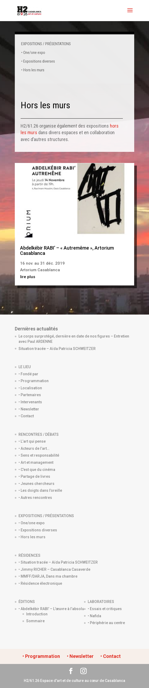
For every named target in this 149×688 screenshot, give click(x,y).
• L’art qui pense (32, 441)
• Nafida (94, 616)
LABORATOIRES (101, 602)
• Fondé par (28, 374)
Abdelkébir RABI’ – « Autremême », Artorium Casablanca (67, 250)
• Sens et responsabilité (38, 455)
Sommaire (35, 621)
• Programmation (33, 381)
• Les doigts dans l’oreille (40, 490)
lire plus (27, 276)
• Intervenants (30, 402)
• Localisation (30, 388)
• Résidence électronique (40, 583)
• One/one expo (33, 52)
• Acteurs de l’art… (33, 448)
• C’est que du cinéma (36, 469)
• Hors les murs (32, 70)
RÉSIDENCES (29, 555)
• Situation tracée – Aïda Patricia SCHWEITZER (58, 562)
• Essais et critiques (105, 609)
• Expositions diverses (38, 61)
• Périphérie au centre (106, 623)
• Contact (26, 416)
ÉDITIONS (26, 602)
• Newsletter (28, 409)
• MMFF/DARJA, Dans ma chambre (47, 576)
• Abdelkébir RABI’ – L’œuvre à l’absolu (51, 609)
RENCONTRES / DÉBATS (38, 434)
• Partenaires (29, 395)
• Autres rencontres (35, 497)
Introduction (37, 614)
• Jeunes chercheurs (36, 483)
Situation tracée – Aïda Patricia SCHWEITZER (57, 349)
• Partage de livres (34, 476)
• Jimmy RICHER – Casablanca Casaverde (54, 569)
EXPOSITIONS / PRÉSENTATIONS (46, 43)
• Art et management (35, 462)
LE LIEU (24, 367)
